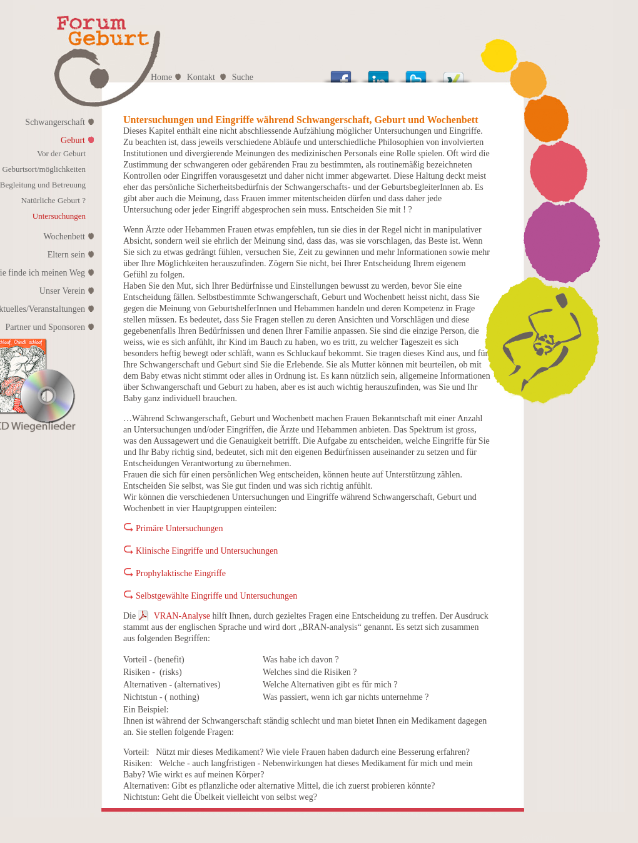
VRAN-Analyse (182, 616)
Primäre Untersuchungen (179, 528)
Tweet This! (416, 73)
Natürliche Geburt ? (53, 200)
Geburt (73, 140)
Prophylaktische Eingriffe (181, 573)
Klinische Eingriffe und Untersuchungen (207, 551)
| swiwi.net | (539, 837)
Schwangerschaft (55, 122)
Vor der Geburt (61, 153)
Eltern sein (66, 254)
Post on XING (453, 73)
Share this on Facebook (341, 73)
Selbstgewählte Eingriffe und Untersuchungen (216, 596)
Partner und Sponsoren (45, 327)
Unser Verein (62, 291)
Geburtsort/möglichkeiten (44, 169)
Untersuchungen (59, 216)
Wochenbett (64, 236)
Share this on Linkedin (378, 73)
